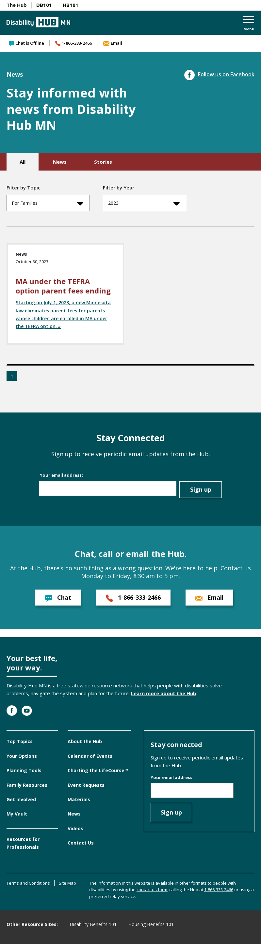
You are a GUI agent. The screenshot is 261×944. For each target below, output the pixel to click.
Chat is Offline (26, 43)
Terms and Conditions (28, 883)
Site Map (67, 883)
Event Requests (86, 785)
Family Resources (27, 785)
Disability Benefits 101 (93, 924)
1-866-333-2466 (73, 43)
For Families (47, 203)
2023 (144, 203)
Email (112, 43)
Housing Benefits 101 (151, 924)
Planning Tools (24, 770)
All (22, 161)
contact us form (152, 889)
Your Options (22, 756)
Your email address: (61, 475)
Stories (103, 161)
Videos (75, 828)
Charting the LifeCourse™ (98, 770)
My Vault (17, 814)
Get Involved (21, 799)
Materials (79, 799)
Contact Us (81, 843)
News (60, 161)
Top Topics (20, 741)
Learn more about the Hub (163, 693)
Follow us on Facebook (219, 74)
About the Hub (85, 741)
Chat (58, 597)
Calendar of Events (90, 756)
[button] (248, 24)
